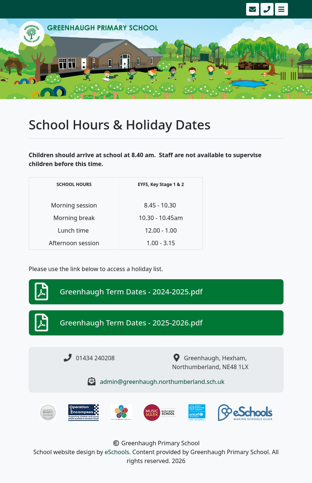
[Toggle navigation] (281, 9)
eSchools (117, 452)
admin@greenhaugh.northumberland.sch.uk (162, 382)
